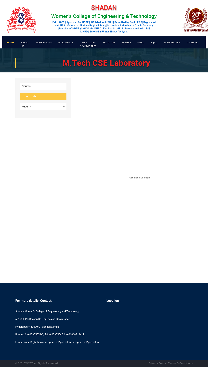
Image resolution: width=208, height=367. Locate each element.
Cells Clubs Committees (88, 44)
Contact (193, 42)
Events (126, 42)
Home (11, 42)
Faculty (43, 107)
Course (43, 86)
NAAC (141, 42)
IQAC (154, 42)
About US (25, 44)
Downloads (172, 42)
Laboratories (43, 96)
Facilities (109, 42)
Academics (65, 42)
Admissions (44, 42)
